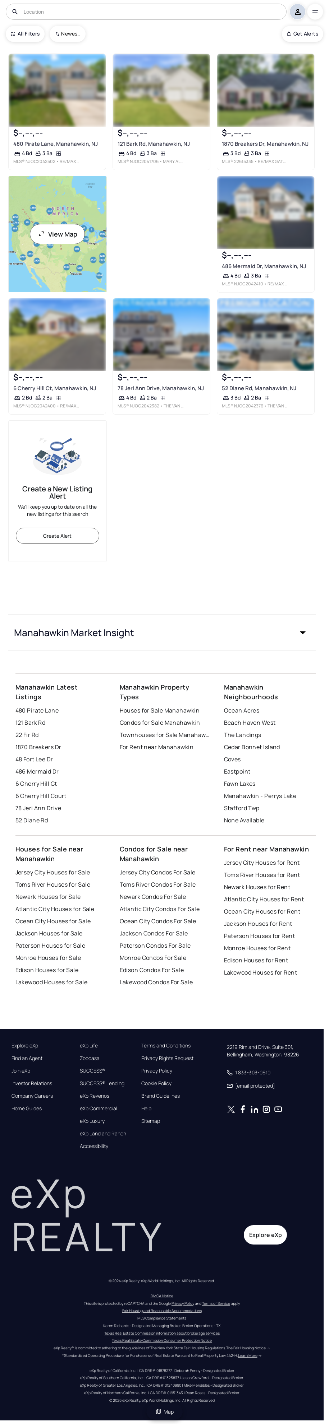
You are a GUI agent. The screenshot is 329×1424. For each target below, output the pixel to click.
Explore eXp (25, 1045)
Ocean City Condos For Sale (158, 921)
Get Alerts (302, 33)
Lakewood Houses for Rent (260, 972)
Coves (232, 759)
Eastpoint (237, 771)
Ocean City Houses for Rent (262, 911)
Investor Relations (32, 1083)
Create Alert (57, 535)
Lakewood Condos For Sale (156, 982)
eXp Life (89, 1045)
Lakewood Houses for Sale (51, 982)
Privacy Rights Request (167, 1058)
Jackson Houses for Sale (49, 933)
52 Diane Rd (31, 820)
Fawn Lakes (240, 784)
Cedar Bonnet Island (252, 747)
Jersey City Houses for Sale (52, 872)
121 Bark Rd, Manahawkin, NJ (154, 144)
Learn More (247, 1355)
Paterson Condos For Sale (155, 945)
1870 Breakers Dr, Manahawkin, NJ (265, 144)
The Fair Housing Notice (246, 1347)
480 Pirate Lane (37, 710)
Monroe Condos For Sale (153, 958)
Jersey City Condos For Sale (158, 872)
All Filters (25, 33)
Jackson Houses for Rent (258, 924)
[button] (162, 632)
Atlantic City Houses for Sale (55, 909)
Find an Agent (27, 1058)
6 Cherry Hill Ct (36, 784)
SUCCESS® (92, 1070)
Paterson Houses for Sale (50, 945)
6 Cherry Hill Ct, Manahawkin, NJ (54, 388)
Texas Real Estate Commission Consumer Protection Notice (162, 1340)
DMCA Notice (162, 1295)
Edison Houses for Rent (256, 960)
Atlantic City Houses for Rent (264, 899)
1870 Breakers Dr (38, 747)
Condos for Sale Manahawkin (160, 723)
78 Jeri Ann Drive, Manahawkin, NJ (161, 388)
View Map (57, 234)
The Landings (242, 735)
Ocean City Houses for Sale (53, 921)
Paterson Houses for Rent (259, 936)
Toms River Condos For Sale (158, 884)
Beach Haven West (250, 723)
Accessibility (94, 1146)
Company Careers (32, 1095)
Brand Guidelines (160, 1095)
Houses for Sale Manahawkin (160, 710)
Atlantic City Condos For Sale (160, 909)
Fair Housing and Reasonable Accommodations (162, 1310)
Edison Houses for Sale (47, 970)
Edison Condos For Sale (152, 970)
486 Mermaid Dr (37, 771)
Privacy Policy (156, 1070)
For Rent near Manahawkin (157, 747)
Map (164, 1411)
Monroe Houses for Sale (48, 958)
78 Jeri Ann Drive (38, 808)
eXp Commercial (98, 1108)
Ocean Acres (242, 710)
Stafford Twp (242, 808)
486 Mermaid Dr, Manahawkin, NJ (264, 266)
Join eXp (21, 1070)
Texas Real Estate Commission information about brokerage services (162, 1333)
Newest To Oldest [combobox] (71, 33)
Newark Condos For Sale (153, 897)
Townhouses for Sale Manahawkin (165, 735)
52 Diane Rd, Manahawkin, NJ (259, 388)
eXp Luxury (92, 1121)
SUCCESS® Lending (102, 1083)
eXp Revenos (94, 1095)
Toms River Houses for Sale (52, 884)
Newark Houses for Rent (257, 887)
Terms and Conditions (166, 1045)
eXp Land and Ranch (103, 1133)
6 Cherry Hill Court (41, 796)
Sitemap (150, 1121)
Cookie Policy (156, 1083)
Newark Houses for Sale (48, 897)
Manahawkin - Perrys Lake (260, 796)
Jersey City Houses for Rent (262, 863)
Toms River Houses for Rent (262, 875)
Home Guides (27, 1108)
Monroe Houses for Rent (257, 948)
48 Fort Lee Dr (34, 759)
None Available (244, 820)
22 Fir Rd (27, 735)
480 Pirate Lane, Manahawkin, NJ (55, 144)
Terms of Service (216, 1303)
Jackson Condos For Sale (154, 933)
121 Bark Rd (30, 723)
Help (146, 1108)
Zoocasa (90, 1058)
